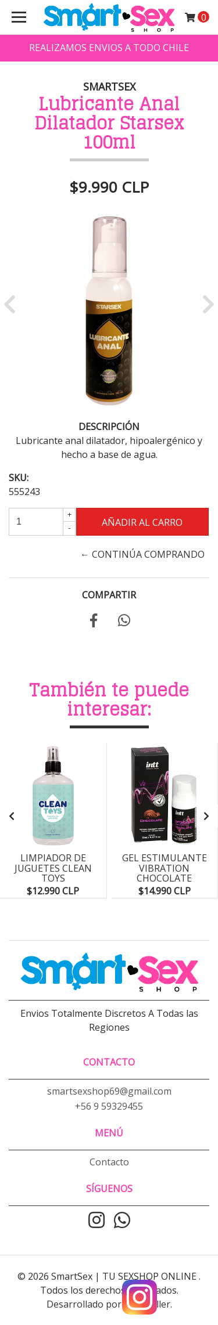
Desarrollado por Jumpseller (108, 1304)
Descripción (109, 426)
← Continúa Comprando (142, 554)
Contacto (109, 1162)
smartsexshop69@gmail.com (109, 1091)
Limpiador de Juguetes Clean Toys (53, 867)
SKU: (18, 477)
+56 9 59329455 (109, 1106)
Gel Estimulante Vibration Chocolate (164, 867)
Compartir (109, 595)
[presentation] (11, 816)
